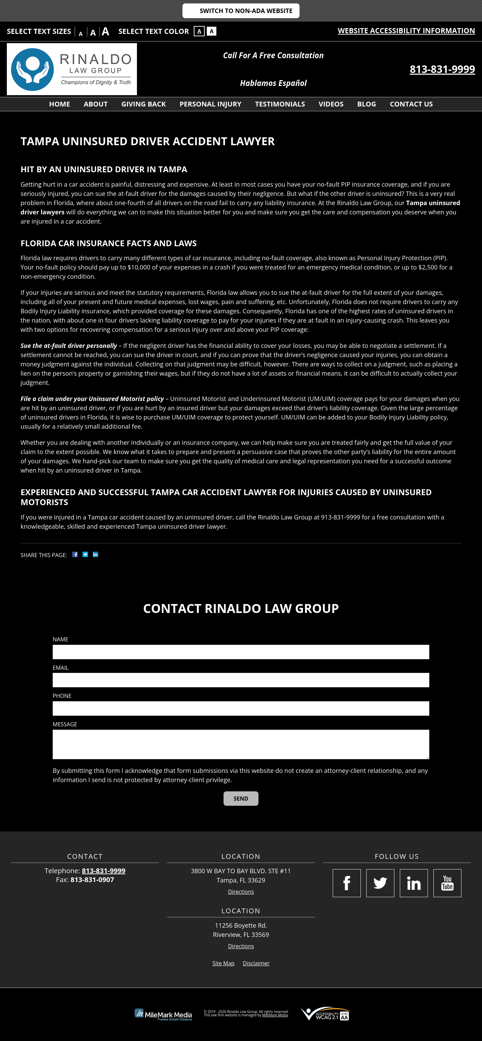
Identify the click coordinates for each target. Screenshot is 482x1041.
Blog (366, 104)
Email (60, 668)
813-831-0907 (92, 879)
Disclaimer (256, 963)
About (96, 104)
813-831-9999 (442, 69)
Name (60, 639)
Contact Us (411, 104)
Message (65, 724)
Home (59, 104)
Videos (331, 104)
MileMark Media (275, 1015)
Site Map (223, 963)
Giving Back (144, 104)
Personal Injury (210, 104)
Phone (62, 696)
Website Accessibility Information (406, 30)
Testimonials (280, 104)
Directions (241, 891)
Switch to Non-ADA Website (246, 11)
